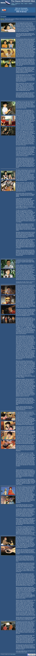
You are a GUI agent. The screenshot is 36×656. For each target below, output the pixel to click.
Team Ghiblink (13, 654)
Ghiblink (30, 3)
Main (13, 3)
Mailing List (17, 3)
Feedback (13, 4)
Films (22, 3)
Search (26, 3)
